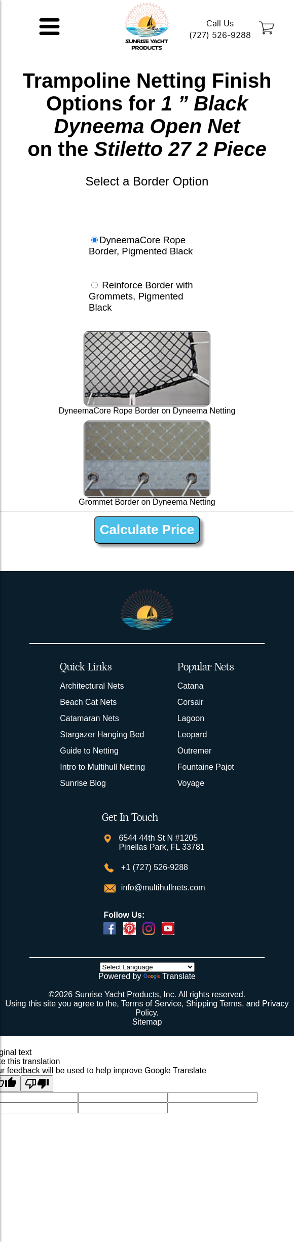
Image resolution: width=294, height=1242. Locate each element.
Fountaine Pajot (205, 767)
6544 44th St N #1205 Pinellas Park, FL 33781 (161, 842)
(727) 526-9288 (220, 35)
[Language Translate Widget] (147, 967)
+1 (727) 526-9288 (153, 867)
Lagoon (190, 718)
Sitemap (147, 1022)
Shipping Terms (214, 1003)
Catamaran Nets (89, 718)
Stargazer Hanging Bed (102, 734)
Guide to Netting (89, 750)
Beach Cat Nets (88, 702)
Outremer (194, 750)
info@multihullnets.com (162, 887)
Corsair (190, 702)
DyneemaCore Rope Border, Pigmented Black (141, 245)
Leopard (192, 734)
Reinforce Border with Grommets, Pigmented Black (141, 296)
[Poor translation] (37, 1083)
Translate (169, 976)
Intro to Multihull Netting (102, 767)
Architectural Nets (92, 686)
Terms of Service (151, 1003)
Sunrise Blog (83, 783)
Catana (190, 686)
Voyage (190, 783)
